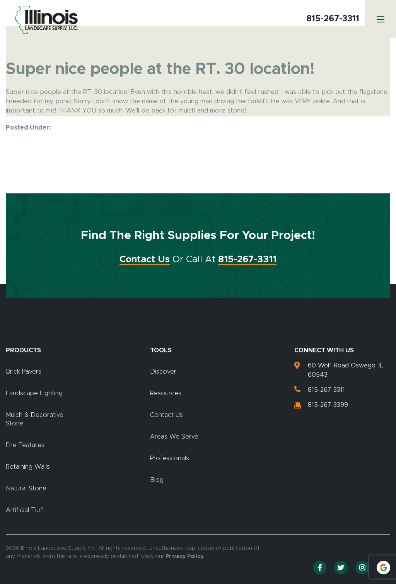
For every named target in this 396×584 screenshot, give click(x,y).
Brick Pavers (23, 372)
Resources (165, 393)
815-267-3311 (332, 19)
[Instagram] (362, 567)
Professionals (169, 458)
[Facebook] (319, 567)
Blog (157, 480)
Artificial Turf (24, 510)
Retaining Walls (28, 467)
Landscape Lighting (34, 393)
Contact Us (144, 259)
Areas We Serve (174, 437)
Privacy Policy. (185, 556)
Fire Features (25, 445)
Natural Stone (26, 488)
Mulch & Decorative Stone (34, 419)
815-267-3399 (328, 405)
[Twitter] (341, 567)
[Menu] (380, 19)
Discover (163, 372)
